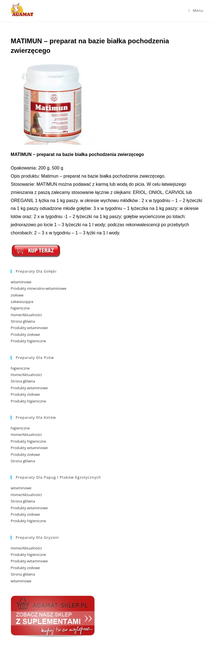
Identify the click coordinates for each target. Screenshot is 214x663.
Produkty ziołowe (25, 334)
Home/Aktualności (26, 314)
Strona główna (23, 321)
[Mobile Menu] (195, 10)
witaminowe (21, 281)
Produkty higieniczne (28, 340)
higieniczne (20, 308)
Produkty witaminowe (29, 327)
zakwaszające (22, 301)
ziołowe (17, 295)
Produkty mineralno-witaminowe (38, 288)
